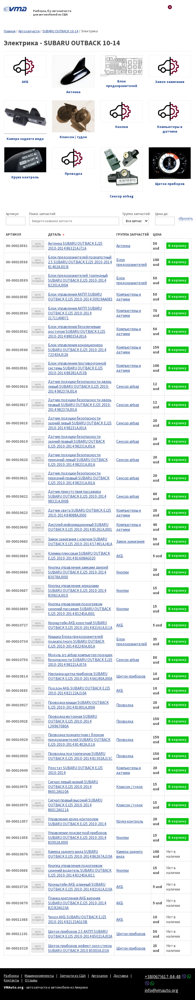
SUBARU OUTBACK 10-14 (60, 31)
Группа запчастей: (136, 214)
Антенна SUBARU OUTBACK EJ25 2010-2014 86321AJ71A (75, 246)
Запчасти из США (73, 975)
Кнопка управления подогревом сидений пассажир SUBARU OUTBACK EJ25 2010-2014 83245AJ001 (79, 609)
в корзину (177, 246)
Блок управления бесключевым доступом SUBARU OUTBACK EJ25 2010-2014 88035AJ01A (76, 331)
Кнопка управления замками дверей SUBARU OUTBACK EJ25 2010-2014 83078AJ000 (78, 572)
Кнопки (122, 572)
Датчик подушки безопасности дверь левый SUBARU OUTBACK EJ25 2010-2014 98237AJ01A (79, 386)
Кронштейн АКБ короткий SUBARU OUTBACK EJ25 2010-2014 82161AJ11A (80, 625)
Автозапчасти (29, 31)
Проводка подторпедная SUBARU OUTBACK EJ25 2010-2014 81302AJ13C (80, 756)
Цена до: (161, 214)
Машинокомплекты (39, 975)
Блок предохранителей (131, 262)
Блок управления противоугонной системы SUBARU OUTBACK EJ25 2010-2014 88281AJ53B (77, 368)
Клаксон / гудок (129, 786)
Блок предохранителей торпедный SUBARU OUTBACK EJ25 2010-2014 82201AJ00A (78, 280)
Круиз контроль (129, 821)
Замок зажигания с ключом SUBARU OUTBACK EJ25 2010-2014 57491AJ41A (80, 541)
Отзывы (31, 980)
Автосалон (99, 975)
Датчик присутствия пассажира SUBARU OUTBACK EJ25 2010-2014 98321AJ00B (77, 496)
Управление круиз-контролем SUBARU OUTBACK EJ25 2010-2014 (77, 821)
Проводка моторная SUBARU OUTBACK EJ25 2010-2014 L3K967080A (72, 721)
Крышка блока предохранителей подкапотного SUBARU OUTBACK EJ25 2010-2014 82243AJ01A (76, 641)
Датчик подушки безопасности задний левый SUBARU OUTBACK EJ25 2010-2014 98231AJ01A (80, 423)
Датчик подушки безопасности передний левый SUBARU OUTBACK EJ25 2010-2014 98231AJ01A (78, 459)
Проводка (124, 705)
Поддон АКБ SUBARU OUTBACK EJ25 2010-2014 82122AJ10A (79, 690)
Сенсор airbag (127, 386)
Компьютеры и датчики (128, 297)
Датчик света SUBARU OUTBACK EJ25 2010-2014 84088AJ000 (79, 513)
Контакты (11, 980)
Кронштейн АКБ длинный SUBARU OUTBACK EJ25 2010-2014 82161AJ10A (80, 887)
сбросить (185, 218)
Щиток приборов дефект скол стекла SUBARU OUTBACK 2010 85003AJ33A (80, 948)
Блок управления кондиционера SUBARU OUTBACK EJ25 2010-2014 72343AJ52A (77, 349)
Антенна (123, 245)
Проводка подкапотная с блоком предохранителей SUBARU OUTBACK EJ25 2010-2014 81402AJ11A (79, 739)
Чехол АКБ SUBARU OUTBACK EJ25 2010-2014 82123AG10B (77, 919)
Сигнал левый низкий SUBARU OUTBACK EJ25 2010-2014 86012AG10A (73, 786)
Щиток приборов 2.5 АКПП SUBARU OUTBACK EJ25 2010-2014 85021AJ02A (80, 934)
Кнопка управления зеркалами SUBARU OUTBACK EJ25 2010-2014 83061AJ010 (77, 590)
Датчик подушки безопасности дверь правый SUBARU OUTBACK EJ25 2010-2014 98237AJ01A (79, 404)
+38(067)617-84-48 (163, 976)
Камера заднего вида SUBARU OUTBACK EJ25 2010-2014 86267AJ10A (80, 854)
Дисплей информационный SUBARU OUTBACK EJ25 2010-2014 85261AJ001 (80, 527)
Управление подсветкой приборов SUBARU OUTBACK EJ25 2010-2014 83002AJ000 (77, 837)
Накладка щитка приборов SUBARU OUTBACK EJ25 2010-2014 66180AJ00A (80, 676)
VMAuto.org (16, 9)
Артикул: (12, 214)
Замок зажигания (130, 541)
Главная (9, 31)
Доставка (120, 975)
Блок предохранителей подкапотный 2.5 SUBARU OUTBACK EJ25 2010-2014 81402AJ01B (80, 262)
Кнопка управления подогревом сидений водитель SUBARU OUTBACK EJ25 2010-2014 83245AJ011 (79, 870)
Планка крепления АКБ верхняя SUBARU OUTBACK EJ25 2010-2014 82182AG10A (77, 903)
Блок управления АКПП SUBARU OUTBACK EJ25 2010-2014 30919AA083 (80, 297)
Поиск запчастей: (42, 214)
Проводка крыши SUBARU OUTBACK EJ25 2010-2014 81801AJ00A (78, 705)
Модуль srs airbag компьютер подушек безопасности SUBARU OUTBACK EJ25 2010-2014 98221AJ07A (80, 659)
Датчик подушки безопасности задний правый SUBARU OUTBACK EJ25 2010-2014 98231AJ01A (76, 441)
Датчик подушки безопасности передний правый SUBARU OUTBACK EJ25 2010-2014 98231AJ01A (78, 478)
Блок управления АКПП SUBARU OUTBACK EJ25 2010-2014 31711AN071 (75, 313)
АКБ (119, 555)
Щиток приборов (130, 676)
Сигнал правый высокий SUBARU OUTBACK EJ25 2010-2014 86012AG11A (75, 805)
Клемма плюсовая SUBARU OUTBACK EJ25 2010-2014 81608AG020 (79, 556)
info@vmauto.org (161, 990)
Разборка (11, 975)
